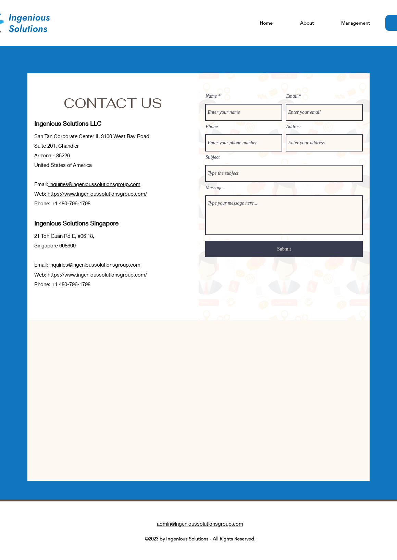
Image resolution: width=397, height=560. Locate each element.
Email (291, 96)
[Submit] (284, 249)
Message (214, 187)
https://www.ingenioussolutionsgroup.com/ (97, 194)
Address (293, 126)
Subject (213, 157)
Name (211, 96)
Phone (212, 126)
